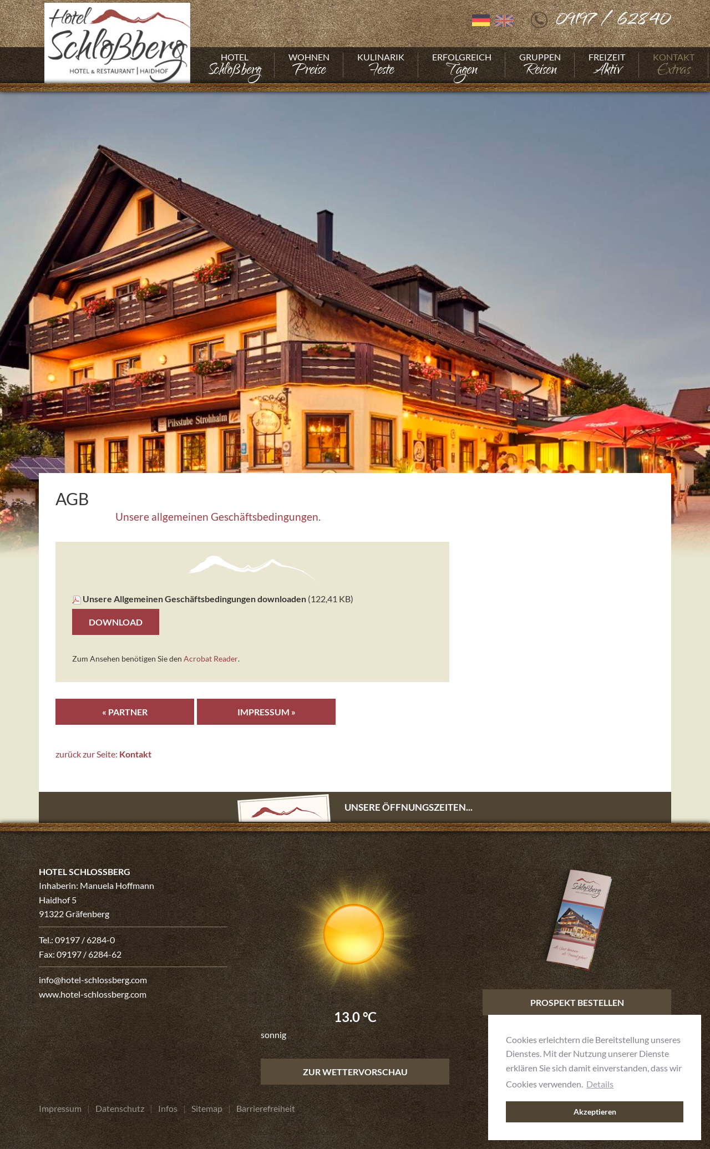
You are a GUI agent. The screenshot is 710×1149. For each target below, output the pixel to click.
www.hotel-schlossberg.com (92, 994)
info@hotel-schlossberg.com (93, 980)
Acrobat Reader (210, 658)
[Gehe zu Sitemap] (206, 1109)
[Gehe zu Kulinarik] (380, 65)
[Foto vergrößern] (355, 319)
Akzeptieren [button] (595, 1111)
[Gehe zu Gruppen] (540, 65)
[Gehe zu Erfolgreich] (461, 65)
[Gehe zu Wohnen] (309, 65)
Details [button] (599, 1083)
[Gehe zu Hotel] (234, 65)
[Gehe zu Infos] (168, 1109)
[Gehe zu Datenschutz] (119, 1109)
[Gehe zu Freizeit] (607, 65)
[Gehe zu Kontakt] (673, 65)
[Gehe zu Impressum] (60, 1109)
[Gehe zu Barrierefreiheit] (265, 1109)
